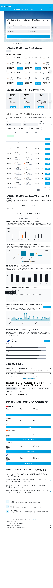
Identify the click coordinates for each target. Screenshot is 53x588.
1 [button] (38, 189)
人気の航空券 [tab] (40, 388)
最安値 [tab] (8, 51)
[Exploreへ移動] (1, 19)
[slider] (51, 125)
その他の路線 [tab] (32, 388)
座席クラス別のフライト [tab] (11, 391)
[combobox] (21, 25)
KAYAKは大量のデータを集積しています (29, 525)
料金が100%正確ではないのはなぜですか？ (29, 527)
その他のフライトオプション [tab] (22, 388)
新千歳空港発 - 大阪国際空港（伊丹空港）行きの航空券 (16, 397)
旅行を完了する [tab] (21, 391)
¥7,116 (45, 20)
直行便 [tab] (19, 51)
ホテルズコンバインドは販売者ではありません (29, 523)
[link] (13, 107)
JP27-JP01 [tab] (21, 218)
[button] (2, 6)
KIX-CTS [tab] (23, 205)
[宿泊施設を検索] (1, 12)
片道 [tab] (30, 51)
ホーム (7, 43)
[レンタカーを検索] (1, 14)
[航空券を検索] (1, 10)
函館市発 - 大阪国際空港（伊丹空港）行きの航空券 (38, 397)
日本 (10, 43)
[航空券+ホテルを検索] (1, 17)
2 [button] (40, 189)
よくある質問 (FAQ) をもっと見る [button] (28, 378)
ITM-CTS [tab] (28, 205)
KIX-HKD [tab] (33, 205)
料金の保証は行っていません (35, 519)
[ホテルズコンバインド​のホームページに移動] (7, 6)
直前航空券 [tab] (25, 51)
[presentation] (11, 22)
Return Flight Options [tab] (11, 388)
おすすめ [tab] (13, 51)
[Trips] (1, 23)
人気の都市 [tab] (47, 388)
